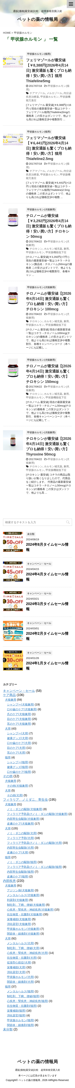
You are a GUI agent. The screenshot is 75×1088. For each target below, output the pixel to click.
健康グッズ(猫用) (17, 767)
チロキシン (36, 248)
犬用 (8, 728)
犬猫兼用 (10, 699)
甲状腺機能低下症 (56, 252)
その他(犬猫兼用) (17, 785)
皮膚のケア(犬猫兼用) (20, 823)
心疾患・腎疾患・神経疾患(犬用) (27, 952)
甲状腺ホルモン (49, 96)
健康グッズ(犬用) (17, 738)
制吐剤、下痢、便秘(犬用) (23, 948)
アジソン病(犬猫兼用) (20, 890)
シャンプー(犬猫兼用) (20, 704)
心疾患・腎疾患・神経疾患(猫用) (27, 1001)
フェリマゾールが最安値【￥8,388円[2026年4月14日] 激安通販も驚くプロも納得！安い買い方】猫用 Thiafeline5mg (48, 70)
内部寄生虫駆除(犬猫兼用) (23, 818)
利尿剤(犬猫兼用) (17, 900)
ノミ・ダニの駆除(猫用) (22, 862)
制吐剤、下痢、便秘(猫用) (23, 996)
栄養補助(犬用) (16, 967)
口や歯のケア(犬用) (19, 743)
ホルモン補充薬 (53, 248)
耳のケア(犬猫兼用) (19, 723)
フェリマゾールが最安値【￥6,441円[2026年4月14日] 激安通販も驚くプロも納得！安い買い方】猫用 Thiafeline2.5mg (48, 148)
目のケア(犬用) (16, 747)
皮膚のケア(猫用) (17, 876)
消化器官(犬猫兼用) (19, 924)
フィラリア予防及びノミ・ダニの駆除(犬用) (34, 842)
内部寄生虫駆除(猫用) (20, 871)
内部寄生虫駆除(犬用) (20, 847)
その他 (8, 776)
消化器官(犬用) (16, 972)
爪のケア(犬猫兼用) (19, 714)
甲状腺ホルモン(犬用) (20, 977)
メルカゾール (54, 93)
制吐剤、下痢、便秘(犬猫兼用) (26, 904)
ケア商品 (9, 695)
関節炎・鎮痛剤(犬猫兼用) (23, 933)
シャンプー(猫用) (17, 762)
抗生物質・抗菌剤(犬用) (22, 957)
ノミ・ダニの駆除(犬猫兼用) (24, 809)
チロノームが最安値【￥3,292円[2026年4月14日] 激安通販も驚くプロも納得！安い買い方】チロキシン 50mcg (48, 226)
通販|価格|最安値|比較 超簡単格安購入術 (37, 1070)
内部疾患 (9, 881)
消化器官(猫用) (16, 1015)
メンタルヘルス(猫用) (20, 991)
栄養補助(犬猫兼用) (19, 919)
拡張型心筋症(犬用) (19, 962)
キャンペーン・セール (19, 690)
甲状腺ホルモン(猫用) (20, 1020)
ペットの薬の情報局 (37, 19)
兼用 (66, 248)
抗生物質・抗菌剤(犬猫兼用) (24, 914)
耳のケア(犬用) (16, 752)
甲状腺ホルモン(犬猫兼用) (23, 928)
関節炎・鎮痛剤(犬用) (20, 981)
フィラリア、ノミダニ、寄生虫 (25, 799)
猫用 (8, 757)
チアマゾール (37, 93)
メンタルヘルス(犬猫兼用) (23, 895)
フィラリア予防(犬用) (20, 838)
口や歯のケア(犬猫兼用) (22, 709)
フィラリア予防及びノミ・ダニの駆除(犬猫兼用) (37, 814)
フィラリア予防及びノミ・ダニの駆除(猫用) (34, 866)
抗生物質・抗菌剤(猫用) (22, 1005)
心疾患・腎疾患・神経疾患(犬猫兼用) (30, 909)
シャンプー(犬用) (17, 733)
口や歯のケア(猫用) (19, 771)
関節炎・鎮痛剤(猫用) (20, 1025)
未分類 (8, 1029)
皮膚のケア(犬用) (17, 852)
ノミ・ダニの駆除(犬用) (22, 833)
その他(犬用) (15, 795)
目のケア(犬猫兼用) (19, 719)
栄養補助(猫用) (16, 1010)
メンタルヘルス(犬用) (20, 943)
